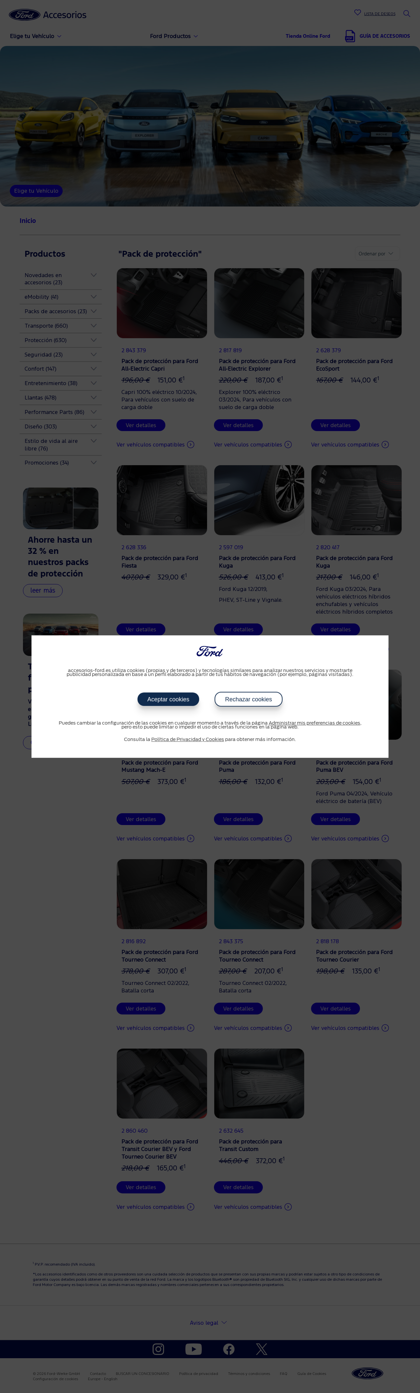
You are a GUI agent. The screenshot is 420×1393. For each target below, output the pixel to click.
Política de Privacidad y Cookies (187, 739)
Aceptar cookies (168, 699)
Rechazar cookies (248, 699)
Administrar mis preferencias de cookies (314, 723)
